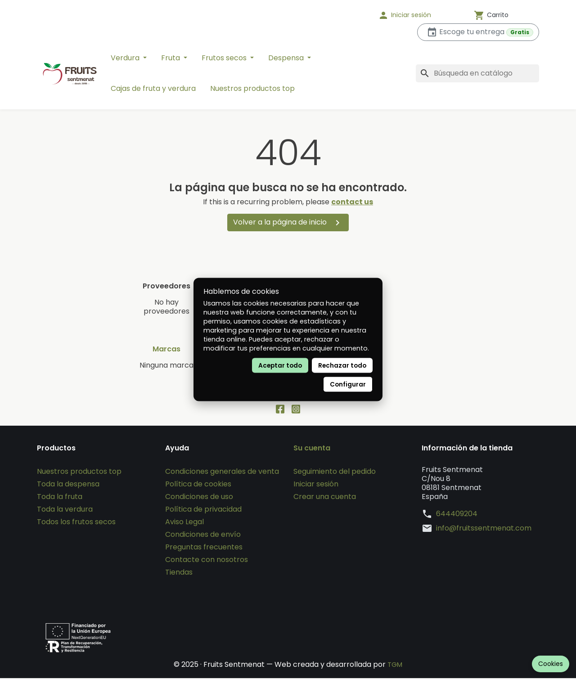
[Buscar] (477, 73)
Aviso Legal (184, 522)
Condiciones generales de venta (222, 472)
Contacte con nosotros (206, 560)
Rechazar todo (342, 365)
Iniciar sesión (315, 485)
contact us (352, 202)
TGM (395, 665)
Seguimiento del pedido (334, 472)
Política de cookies (198, 485)
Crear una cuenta (324, 497)
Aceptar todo (280, 365)
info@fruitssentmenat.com (483, 529)
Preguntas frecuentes (204, 548)
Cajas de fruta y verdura (153, 88)
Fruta (171, 58)
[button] (416, 15)
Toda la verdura (65, 510)
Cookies (550, 663)
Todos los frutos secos (76, 522)
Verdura (126, 58)
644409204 (456, 514)
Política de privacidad (203, 510)
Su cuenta (311, 449)
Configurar (348, 384)
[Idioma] (342, 15)
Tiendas (179, 573)
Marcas (166, 349)
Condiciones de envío (203, 535)
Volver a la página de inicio (288, 222)
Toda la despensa (68, 485)
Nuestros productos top (252, 88)
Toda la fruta (59, 497)
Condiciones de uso (199, 497)
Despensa (287, 58)
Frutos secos (225, 58)
